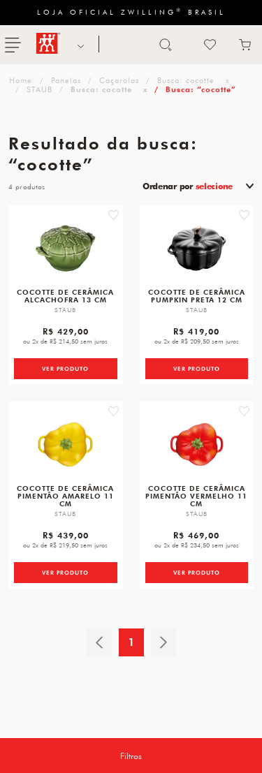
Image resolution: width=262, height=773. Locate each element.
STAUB (39, 89)
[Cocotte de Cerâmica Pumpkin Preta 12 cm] (197, 248)
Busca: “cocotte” (201, 89)
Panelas (66, 80)
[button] (113, 215)
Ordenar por (188, 186)
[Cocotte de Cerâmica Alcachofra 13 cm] (65, 248)
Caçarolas (119, 80)
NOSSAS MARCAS (79, 44)
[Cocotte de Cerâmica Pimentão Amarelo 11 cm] (65, 444)
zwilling (19, 79)
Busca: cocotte (185, 80)
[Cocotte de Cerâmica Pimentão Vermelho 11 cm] (197, 444)
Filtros (131, 755)
